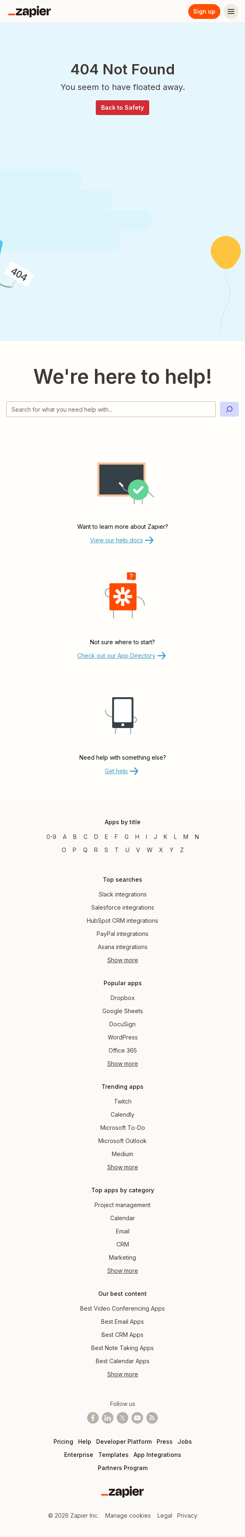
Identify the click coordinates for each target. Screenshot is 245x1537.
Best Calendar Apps (123, 1360)
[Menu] (231, 11)
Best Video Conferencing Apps (122, 1308)
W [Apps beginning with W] (150, 849)
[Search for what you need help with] (111, 409)
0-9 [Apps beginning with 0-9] (51, 836)
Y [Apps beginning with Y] (171, 849)
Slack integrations (123, 894)
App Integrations (157, 1454)
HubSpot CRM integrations (122, 920)
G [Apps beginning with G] (127, 836)
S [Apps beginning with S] (106, 849)
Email (122, 1231)
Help (84, 1441)
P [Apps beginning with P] (74, 849)
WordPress (123, 1037)
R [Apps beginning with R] (96, 849)
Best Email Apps (122, 1321)
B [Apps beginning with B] (75, 836)
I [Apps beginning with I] (146, 836)
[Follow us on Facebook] (93, 1418)
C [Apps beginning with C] (85, 836)
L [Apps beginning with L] (175, 836)
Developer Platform (124, 1441)
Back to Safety (122, 107)
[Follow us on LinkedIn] (107, 1418)
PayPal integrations (122, 933)
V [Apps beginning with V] (138, 849)
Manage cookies (128, 1515)
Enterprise (78, 1454)
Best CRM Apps (122, 1334)
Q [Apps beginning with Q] (85, 849)
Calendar (122, 1217)
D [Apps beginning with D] (96, 836)
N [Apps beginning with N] (197, 836)
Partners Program (123, 1467)
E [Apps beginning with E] (106, 836)
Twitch (123, 1101)
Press (165, 1441)
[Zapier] (29, 11)
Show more (122, 959)
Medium (122, 1153)
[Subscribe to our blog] (152, 1418)
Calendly (122, 1114)
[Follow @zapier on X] (122, 1418)
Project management (122, 1204)
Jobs (185, 1441)
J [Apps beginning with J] (155, 836)
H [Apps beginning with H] (137, 836)
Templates (113, 1454)
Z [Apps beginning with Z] (182, 849)
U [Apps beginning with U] (127, 849)
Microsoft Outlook (122, 1140)
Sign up (204, 11)
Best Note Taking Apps (122, 1347)
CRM (122, 1244)
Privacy (187, 1515)
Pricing (63, 1441)
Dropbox (123, 997)
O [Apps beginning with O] (64, 849)
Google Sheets (122, 1010)
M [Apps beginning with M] (185, 836)
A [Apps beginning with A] (65, 836)
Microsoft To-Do (122, 1127)
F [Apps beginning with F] (116, 836)
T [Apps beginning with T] (117, 849)
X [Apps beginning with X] (161, 849)
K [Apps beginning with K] (165, 836)
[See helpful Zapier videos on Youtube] (137, 1418)
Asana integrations (123, 946)
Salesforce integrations (122, 907)
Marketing (122, 1257)
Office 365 (123, 1050)
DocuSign (122, 1024)
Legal (164, 1515)
